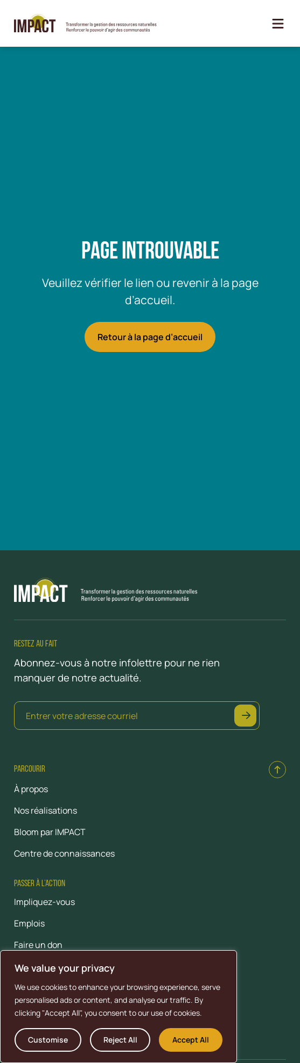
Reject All (120, 1040)
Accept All (190, 1040)
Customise (48, 1040)
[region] (118, 1006)
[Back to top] (277, 769)
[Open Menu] (278, 24)
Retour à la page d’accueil (150, 337)
